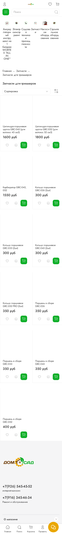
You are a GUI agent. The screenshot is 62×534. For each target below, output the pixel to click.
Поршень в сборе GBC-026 (44, 290)
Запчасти (21, 55)
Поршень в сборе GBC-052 (12, 406)
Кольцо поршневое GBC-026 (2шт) (45, 174)
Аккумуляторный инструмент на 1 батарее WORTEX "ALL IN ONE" (13, 39)
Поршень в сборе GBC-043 (44, 348)
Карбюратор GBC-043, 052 (14, 174)
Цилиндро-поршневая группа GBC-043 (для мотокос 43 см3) (14, 114)
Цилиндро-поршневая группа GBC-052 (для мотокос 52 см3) (47, 114)
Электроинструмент (36, 36)
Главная (7, 55)
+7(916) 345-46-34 (17, 483)
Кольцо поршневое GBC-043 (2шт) (45, 232)
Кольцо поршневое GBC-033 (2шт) (13, 232)
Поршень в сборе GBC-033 (12, 348)
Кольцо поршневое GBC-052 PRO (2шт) (13, 290)
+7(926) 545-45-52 (17, 471)
